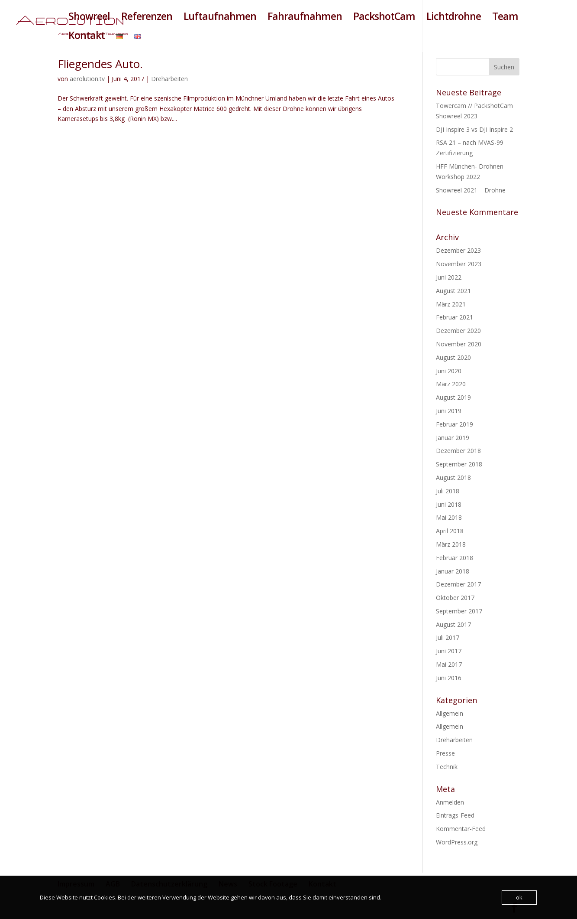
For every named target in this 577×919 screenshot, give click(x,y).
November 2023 (458, 264)
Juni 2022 (448, 277)
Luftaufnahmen (220, 18)
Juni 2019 (448, 411)
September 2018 (459, 464)
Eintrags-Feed (455, 815)
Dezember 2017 (458, 584)
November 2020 (458, 344)
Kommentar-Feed (461, 828)
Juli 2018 (447, 491)
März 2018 (451, 544)
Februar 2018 (454, 558)
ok (519, 897)
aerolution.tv (87, 79)
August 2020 (453, 357)
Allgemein (449, 713)
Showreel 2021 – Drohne (471, 190)
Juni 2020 (448, 371)
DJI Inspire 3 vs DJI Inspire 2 (474, 129)
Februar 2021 (454, 317)
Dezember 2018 (458, 450)
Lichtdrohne (453, 18)
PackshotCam (384, 18)
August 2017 (453, 624)
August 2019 (453, 397)
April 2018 (450, 531)
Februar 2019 (454, 424)
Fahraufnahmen (305, 18)
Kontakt (86, 37)
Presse (445, 753)
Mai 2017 (449, 664)
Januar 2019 (452, 437)
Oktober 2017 (455, 597)
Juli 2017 (447, 637)
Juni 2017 (448, 651)
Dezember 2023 (458, 250)
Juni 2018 (448, 504)
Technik (447, 767)
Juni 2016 (448, 678)
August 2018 (453, 477)
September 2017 (459, 611)
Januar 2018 (452, 571)
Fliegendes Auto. (100, 64)
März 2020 (451, 384)
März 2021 (451, 304)
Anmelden (450, 802)
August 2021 (453, 291)
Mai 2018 (449, 517)
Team (505, 18)
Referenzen (146, 18)
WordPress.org (456, 842)
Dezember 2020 (458, 330)
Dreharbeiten (169, 79)
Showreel (89, 18)
